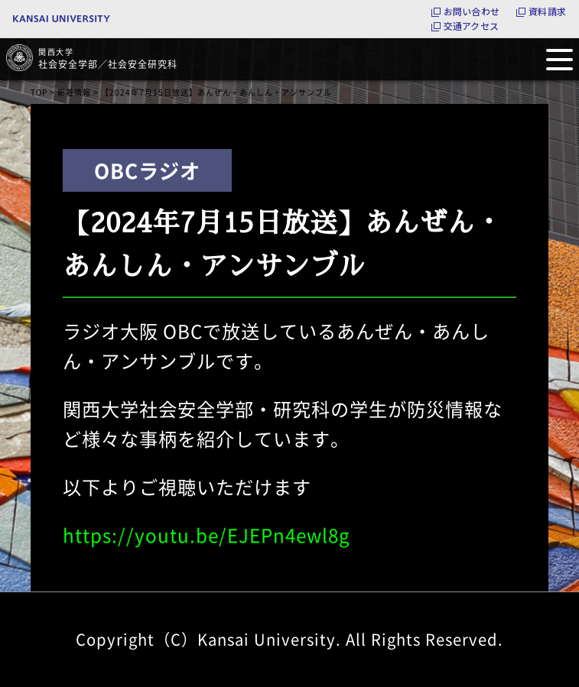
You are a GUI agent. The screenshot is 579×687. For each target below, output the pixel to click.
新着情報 (74, 92)
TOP (39, 92)
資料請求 (547, 11)
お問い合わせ (471, 11)
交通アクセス (471, 26)
